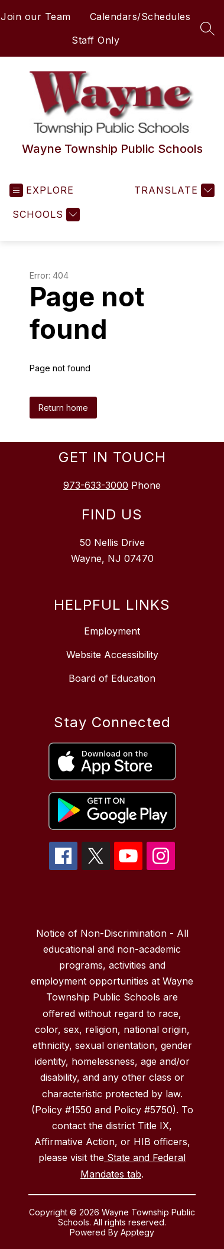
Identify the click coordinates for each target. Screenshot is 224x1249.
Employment (112, 631)
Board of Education (112, 678)
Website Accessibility (112, 655)
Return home (63, 408)
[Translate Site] (173, 190)
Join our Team (36, 16)
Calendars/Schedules (140, 16)
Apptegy (137, 1232)
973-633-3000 (95, 485)
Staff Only (95, 40)
